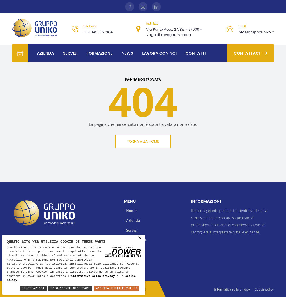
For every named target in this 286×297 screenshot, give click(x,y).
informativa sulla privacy (93, 276)
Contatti (196, 53)
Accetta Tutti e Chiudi (116, 288)
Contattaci (250, 53)
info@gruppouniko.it (256, 32)
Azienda (45, 53)
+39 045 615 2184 (98, 32)
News (127, 53)
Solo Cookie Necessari (70, 288)
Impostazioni (33, 288)
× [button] (140, 238)
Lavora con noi (159, 53)
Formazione (99, 53)
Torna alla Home (143, 141)
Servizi (70, 53)
